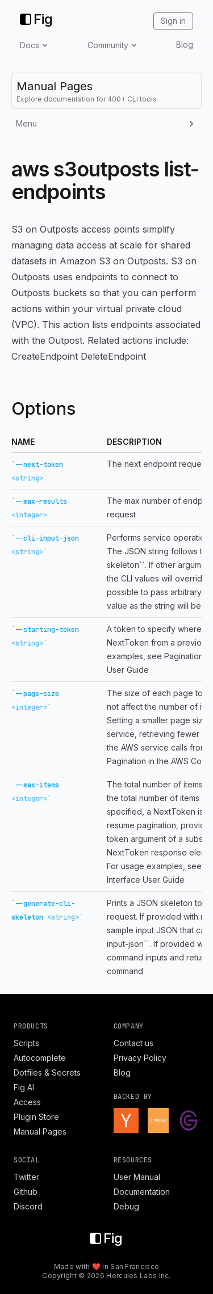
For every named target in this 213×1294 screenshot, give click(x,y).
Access (27, 1102)
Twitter (26, 1177)
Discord (28, 1206)
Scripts (26, 1043)
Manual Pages (40, 1131)
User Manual (137, 1177)
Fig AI (24, 1087)
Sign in (173, 21)
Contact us (133, 1043)
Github (25, 1191)
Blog (184, 44)
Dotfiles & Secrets (47, 1072)
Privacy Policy (140, 1058)
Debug (126, 1206)
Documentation (142, 1191)
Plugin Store (36, 1117)
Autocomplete (40, 1058)
